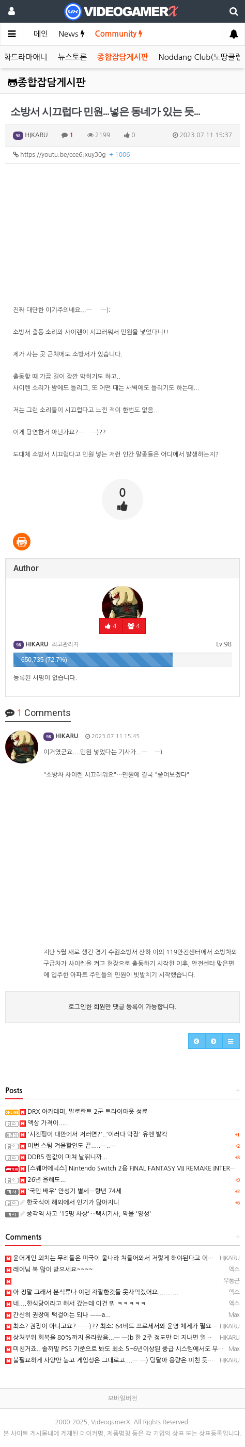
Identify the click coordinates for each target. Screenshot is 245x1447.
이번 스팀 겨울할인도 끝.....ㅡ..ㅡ (68, 1146)
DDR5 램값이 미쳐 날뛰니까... (64, 1157)
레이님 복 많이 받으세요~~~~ (49, 1269)
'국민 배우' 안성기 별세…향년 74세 (70, 1191)
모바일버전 (122, 1398)
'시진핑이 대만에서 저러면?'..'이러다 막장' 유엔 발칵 (93, 1134)
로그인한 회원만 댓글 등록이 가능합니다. (123, 1007)
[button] (197, 1041)
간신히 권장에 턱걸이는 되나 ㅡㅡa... (58, 1315)
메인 (41, 34)
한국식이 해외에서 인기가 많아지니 (69, 1202)
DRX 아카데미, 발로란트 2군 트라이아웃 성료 (84, 1112)
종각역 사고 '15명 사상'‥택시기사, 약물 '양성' (85, 1214)
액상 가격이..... (44, 1123)
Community (119, 34)
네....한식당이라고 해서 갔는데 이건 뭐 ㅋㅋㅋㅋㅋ (75, 1303)
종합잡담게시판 (122, 57)
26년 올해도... (43, 1180)
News (71, 34)
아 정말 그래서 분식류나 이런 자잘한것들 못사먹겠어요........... (91, 1292)
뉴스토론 (72, 57)
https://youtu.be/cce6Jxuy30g (71, 155)
